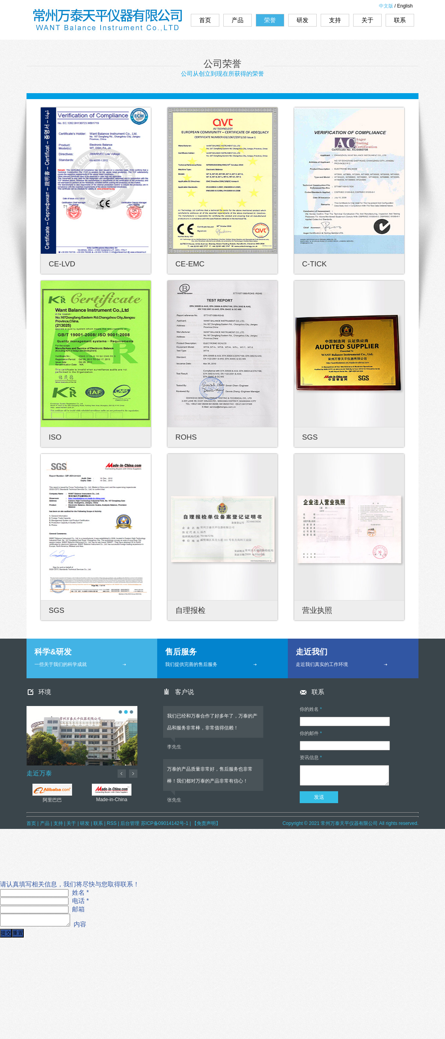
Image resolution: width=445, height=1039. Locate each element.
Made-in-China (111, 790)
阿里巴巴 (52, 790)
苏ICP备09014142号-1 (164, 823)
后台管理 (129, 823)
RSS (112, 823)
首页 (205, 20)
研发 (302, 20)
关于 (367, 20)
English (405, 6)
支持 (335, 20)
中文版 (386, 6)
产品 (237, 20)
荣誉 (270, 20)
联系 (400, 20)
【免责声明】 (206, 823)
